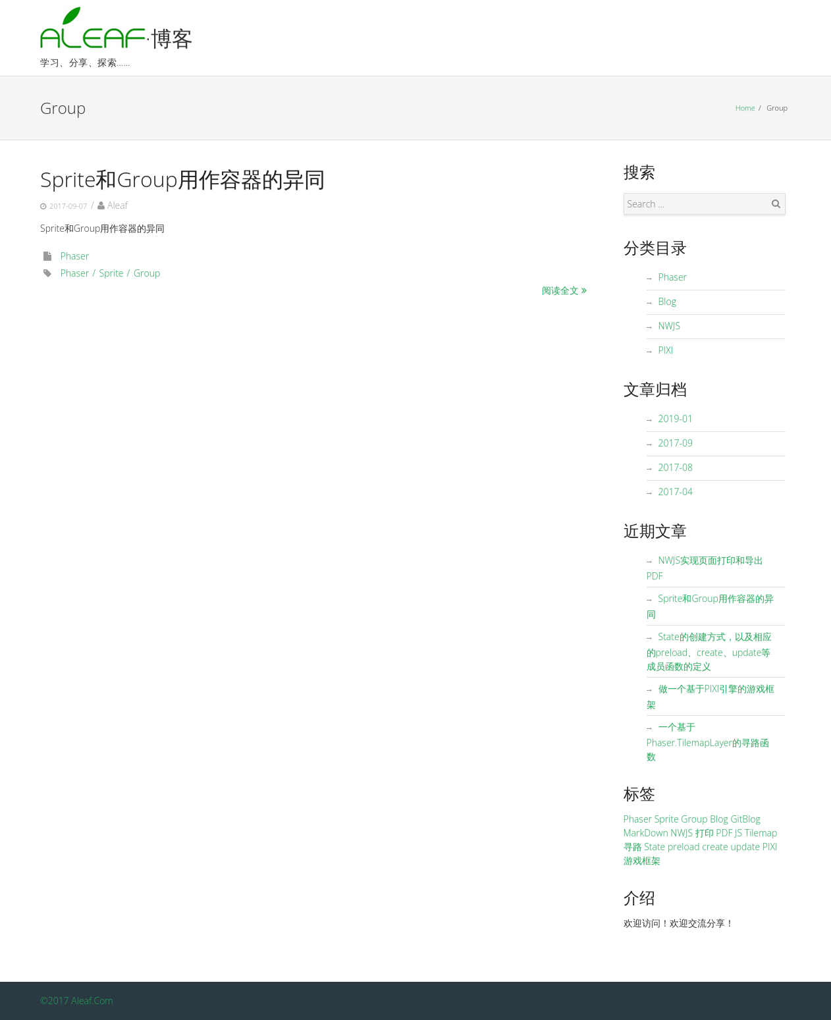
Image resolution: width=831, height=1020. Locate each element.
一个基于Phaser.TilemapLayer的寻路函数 (708, 741)
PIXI (666, 350)
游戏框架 (642, 860)
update (745, 846)
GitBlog (745, 819)
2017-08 (675, 467)
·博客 (169, 38)
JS (738, 832)
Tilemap (761, 832)
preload (684, 846)
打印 (704, 832)
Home (745, 108)
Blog (667, 301)
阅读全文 (560, 290)
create (715, 846)
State (654, 846)
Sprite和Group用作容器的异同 (182, 179)
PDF (724, 832)
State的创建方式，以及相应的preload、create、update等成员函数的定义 (709, 651)
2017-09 (675, 443)
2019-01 (675, 418)
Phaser (75, 256)
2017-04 (675, 491)
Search (776, 203)
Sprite (111, 273)
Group (147, 273)
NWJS (669, 325)
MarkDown (646, 832)
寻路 (633, 846)
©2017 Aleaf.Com (76, 1000)
